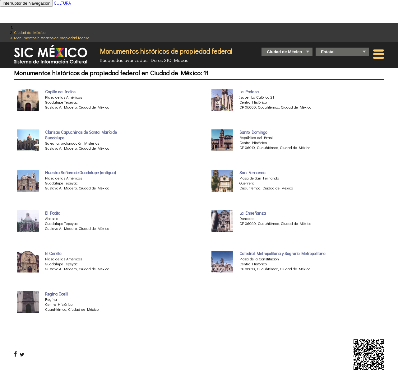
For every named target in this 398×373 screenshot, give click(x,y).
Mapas (181, 60)
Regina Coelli (56, 294)
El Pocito (52, 213)
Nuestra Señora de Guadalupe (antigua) (80, 172)
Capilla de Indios (60, 92)
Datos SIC (161, 60)
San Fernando (252, 172)
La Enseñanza (252, 213)
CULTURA (62, 3)
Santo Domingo (253, 132)
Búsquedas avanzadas (124, 60)
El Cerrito (53, 253)
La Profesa (249, 92)
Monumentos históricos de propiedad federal (52, 37)
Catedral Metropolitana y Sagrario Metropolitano (282, 253)
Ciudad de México (29, 32)
